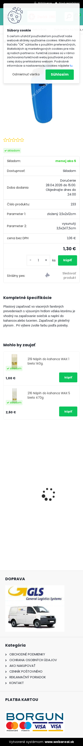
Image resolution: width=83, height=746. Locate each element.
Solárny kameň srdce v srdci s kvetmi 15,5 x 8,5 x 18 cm (38, 506)
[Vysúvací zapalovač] (41, 86)
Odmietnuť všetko (26, 74)
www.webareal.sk (59, 742)
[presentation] (5, 486)
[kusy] (38, 260)
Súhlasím (60, 74)
